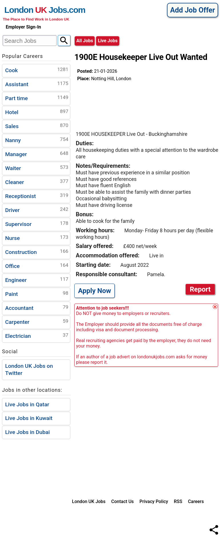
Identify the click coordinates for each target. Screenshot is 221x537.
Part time (36, 98)
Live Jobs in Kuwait (28, 418)
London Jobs (35, 10)
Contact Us (122, 501)
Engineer (36, 279)
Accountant (36, 307)
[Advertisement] (123, 104)
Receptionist (36, 195)
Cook (36, 70)
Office (36, 265)
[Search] (64, 40)
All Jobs (84, 40)
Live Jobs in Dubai (27, 432)
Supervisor (36, 223)
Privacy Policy (154, 501)
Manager (36, 154)
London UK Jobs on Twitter (29, 369)
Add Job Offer (192, 10)
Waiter (36, 167)
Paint (36, 293)
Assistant (36, 84)
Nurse (36, 237)
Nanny (36, 140)
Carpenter (36, 321)
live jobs (108, 40)
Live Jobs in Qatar (27, 404)
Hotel (36, 112)
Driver (36, 209)
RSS (178, 501)
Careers (196, 501)
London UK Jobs (88, 501)
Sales (36, 126)
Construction (36, 251)
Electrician (36, 335)
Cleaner (36, 181)
